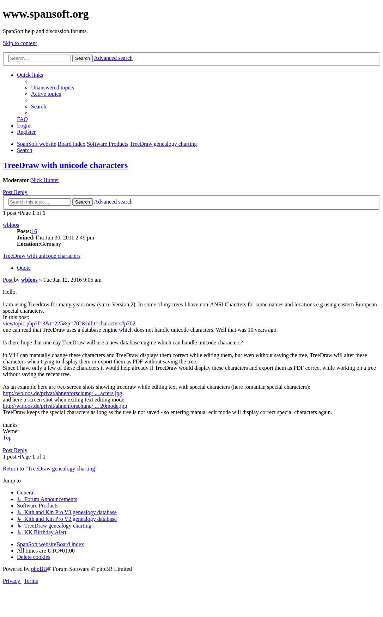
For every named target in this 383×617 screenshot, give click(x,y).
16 (34, 231)
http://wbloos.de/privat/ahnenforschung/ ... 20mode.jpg (65, 406)
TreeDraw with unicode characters (65, 165)
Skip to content (20, 43)
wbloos (11, 225)
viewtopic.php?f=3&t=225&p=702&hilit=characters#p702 (69, 323)
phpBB (39, 569)
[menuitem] (52, 88)
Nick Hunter (45, 180)
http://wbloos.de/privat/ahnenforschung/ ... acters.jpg (62, 393)
